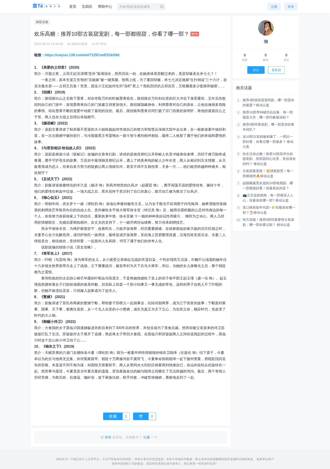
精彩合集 (42, 22)
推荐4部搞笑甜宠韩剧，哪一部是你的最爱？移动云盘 (268, 102)
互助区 (87, 6)
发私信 (276, 70)
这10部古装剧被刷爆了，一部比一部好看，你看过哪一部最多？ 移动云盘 (268, 141)
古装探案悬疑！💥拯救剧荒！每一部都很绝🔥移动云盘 (268, 173)
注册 (274, 6)
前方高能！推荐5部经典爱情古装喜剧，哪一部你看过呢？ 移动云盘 (268, 222)
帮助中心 (105, 6)
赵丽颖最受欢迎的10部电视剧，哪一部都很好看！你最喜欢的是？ (268, 185)
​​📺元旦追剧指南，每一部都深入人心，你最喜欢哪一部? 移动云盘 (268, 197)
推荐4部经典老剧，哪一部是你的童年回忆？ (268, 126)
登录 (291, 6)
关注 (256, 70)
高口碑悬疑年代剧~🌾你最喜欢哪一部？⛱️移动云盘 (269, 209)
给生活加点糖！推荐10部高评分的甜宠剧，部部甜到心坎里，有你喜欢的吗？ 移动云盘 (269, 159)
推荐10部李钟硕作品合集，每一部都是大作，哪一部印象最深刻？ (268, 114)
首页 (72, 6)
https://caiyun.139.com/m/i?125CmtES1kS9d (82, 55)
